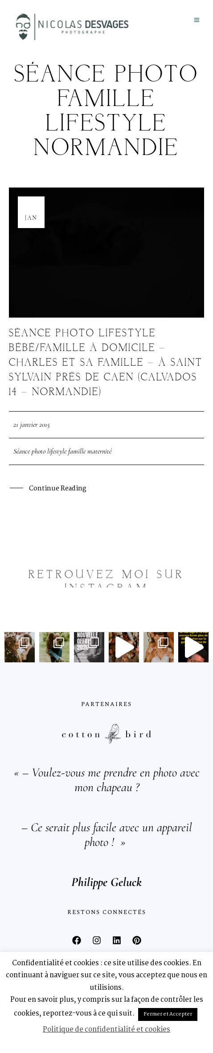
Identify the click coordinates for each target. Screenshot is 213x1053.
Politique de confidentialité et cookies (106, 1029)
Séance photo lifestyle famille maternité (62, 451)
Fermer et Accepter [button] (167, 1014)
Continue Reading (57, 489)
